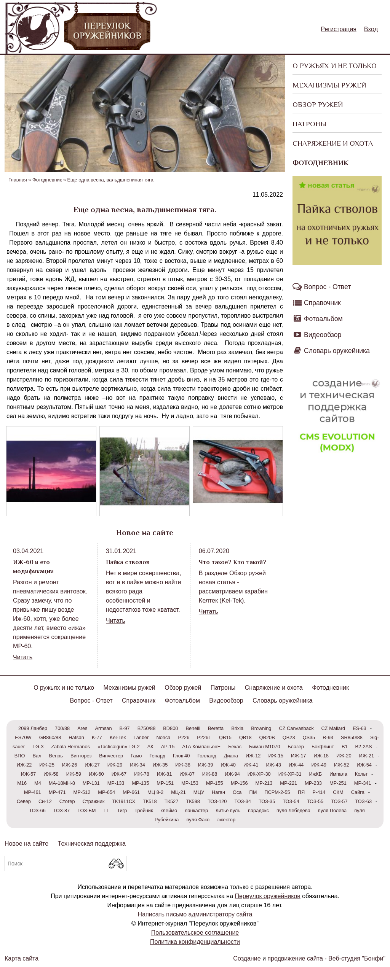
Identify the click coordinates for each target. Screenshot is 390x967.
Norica (163, 737)
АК (150, 746)
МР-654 (106, 792)
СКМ (338, 792)
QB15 (225, 737)
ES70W (23, 737)
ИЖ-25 (46, 765)
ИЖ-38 (182, 765)
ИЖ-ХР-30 (259, 774)
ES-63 (359, 728)
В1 (345, 746)
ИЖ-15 (275, 756)
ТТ (106, 810)
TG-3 (37, 746)
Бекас (234, 746)
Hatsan (76, 737)
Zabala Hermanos (70, 746)
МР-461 (32, 792)
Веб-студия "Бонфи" (356, 958)
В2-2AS (363, 746)
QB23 (289, 737)
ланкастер (196, 810)
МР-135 (140, 783)
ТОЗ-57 (339, 801)
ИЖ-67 (119, 774)
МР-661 (131, 792)
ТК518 (150, 801)
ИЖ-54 (364, 765)
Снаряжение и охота (332, 143)
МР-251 (338, 783)
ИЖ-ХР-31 (290, 774)
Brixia (237, 728)
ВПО (19, 756)
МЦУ (198, 792)
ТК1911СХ (123, 801)
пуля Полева (332, 810)
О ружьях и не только (334, 66)
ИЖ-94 (232, 774)
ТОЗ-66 (37, 810)
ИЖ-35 (160, 765)
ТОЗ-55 (315, 801)
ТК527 (172, 801)
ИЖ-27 (92, 765)
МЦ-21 (178, 792)
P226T (204, 737)
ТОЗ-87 (61, 810)
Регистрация (338, 29)
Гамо (136, 756)
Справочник (322, 303)
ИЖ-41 (251, 765)
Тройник (143, 810)
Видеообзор (322, 335)
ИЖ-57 (28, 774)
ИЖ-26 (69, 765)
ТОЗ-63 (363, 801)
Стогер (67, 801)
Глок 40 (181, 756)
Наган (218, 792)
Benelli (192, 728)
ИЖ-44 (296, 765)
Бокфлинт (323, 746)
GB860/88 (50, 737)
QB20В (267, 737)
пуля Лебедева (293, 810)
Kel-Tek (118, 737)
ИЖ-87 (187, 774)
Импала (338, 774)
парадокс (258, 810)
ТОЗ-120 (217, 801)
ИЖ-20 (344, 756)
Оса (237, 792)
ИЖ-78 (141, 774)
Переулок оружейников (267, 896)
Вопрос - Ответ (327, 287)
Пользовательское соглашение (195, 932)
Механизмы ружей (329, 85)
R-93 (328, 737)
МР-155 (214, 783)
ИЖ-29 (115, 765)
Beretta (216, 728)
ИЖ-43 (273, 765)
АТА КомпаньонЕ (201, 746)
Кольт (361, 774)
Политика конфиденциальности (195, 941)
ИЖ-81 (164, 774)
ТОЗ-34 (243, 801)
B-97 (125, 728)
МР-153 (189, 783)
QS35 (309, 737)
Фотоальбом (323, 319)
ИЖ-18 (321, 756)
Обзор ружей (317, 104)
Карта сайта (21, 958)
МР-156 (239, 783)
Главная (17, 180)
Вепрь (56, 756)
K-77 (97, 737)
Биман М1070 (264, 746)
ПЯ (301, 792)
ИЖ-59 (74, 774)
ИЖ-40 (228, 765)
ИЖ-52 (341, 765)
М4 (37, 783)
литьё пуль (228, 810)
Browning (261, 728)
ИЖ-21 (366, 756)
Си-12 (45, 801)
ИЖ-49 (318, 765)
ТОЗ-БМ (86, 810)
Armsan (103, 728)
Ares (82, 728)
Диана (231, 756)
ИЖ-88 (209, 774)
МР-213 (264, 783)
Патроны (309, 124)
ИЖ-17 (298, 756)
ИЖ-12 (253, 756)
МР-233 (313, 783)
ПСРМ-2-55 (277, 792)
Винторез (80, 756)
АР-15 (168, 746)
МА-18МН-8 (62, 783)
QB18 (245, 737)
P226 (183, 737)
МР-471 (57, 792)
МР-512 (82, 792)
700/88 (62, 728)
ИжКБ (315, 774)
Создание (247, 958)
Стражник (94, 801)
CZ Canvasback (296, 728)
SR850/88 (352, 737)
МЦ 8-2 (155, 792)
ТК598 (193, 801)
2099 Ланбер (32, 728)
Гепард (157, 756)
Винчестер (111, 756)
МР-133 (116, 783)
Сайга (357, 792)
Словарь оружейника (337, 351)
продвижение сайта (295, 958)
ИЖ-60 (96, 774)
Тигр (122, 810)
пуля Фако (197, 819)
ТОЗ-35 (267, 801)
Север (24, 801)
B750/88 (146, 728)
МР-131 (91, 783)
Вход (371, 29)
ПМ (253, 792)
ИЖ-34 (137, 765)
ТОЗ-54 (291, 801)
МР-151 (165, 783)
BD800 (170, 728)
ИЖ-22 (24, 765)
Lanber (141, 737)
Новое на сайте (26, 843)
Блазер (296, 746)
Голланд (206, 756)
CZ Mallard (333, 728)
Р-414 (318, 792)
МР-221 (288, 783)
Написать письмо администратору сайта (195, 914)
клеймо (169, 810)
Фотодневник (320, 163)
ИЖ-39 (205, 765)
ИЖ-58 (51, 774)
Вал (36, 756)
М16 (22, 783)
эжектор (226, 819)
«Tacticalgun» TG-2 (119, 746)
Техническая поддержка (92, 843)
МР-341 (362, 783)
